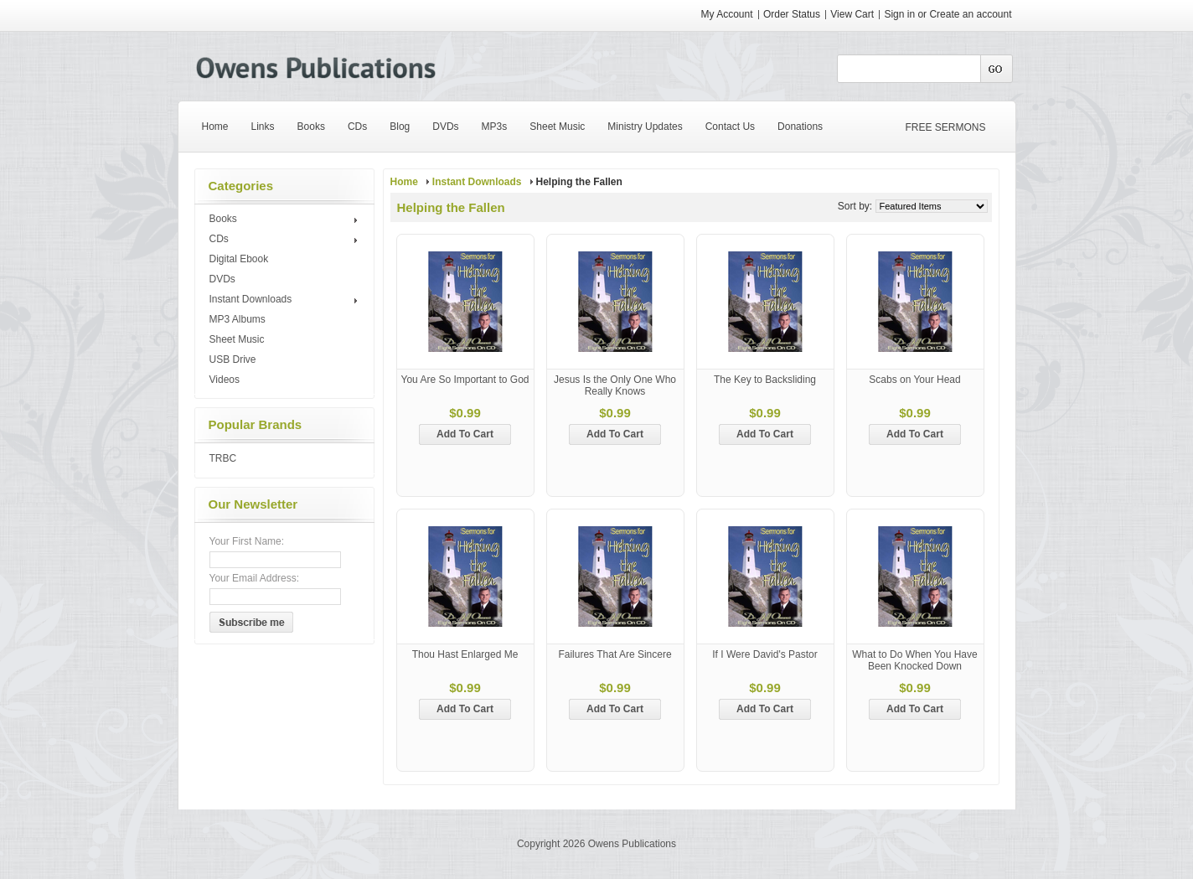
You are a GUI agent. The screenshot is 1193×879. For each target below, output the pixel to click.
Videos (224, 379)
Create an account (970, 14)
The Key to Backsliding (765, 379)
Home (404, 182)
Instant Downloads (286, 300)
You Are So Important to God (465, 379)
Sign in (899, 14)
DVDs (222, 279)
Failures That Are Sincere (614, 654)
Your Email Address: (254, 578)
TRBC (223, 458)
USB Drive (232, 359)
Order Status (791, 14)
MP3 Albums (237, 319)
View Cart (853, 14)
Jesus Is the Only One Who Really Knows (615, 385)
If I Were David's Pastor (764, 654)
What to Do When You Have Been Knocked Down (914, 660)
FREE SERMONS (946, 127)
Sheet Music (237, 339)
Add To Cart (464, 434)
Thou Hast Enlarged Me (465, 654)
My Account (727, 14)
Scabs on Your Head (914, 379)
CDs (286, 239)
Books (286, 219)
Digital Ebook (239, 259)
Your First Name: (247, 541)
